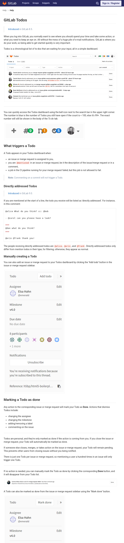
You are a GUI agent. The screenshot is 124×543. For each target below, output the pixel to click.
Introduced (13, 29)
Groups (36, 3)
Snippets (46, 3)
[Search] (97, 3)
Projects (25, 3)
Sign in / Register (111, 3)
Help (55, 3)
